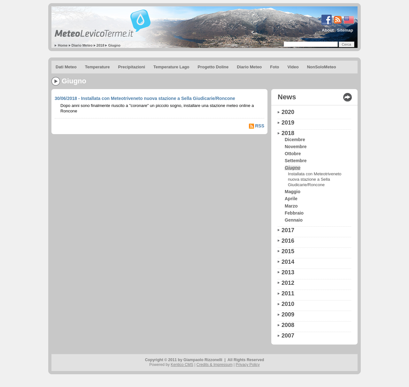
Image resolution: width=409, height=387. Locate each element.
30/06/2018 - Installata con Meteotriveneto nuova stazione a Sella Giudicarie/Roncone (145, 98)
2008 (288, 325)
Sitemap (345, 30)
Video (292, 66)
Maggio (292, 191)
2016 (288, 241)
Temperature (97, 66)
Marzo (291, 206)
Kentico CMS (182, 364)
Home (63, 45)
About (328, 30)
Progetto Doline (213, 66)
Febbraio (294, 213)
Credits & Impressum (215, 364)
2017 (288, 230)
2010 (288, 304)
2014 (288, 262)
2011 (288, 293)
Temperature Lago (171, 66)
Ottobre (293, 153)
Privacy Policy (248, 364)
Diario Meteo (82, 45)
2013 (288, 272)
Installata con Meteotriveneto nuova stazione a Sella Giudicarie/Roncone (314, 179)
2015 (288, 251)
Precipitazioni (131, 66)
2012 (288, 283)
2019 (288, 122)
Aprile (291, 198)
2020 (288, 112)
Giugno (114, 45)
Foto (274, 66)
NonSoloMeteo (321, 66)
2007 (288, 335)
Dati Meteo (66, 66)
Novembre (295, 146)
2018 (100, 45)
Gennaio (294, 220)
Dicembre (295, 139)
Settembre (295, 160)
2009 (288, 314)
